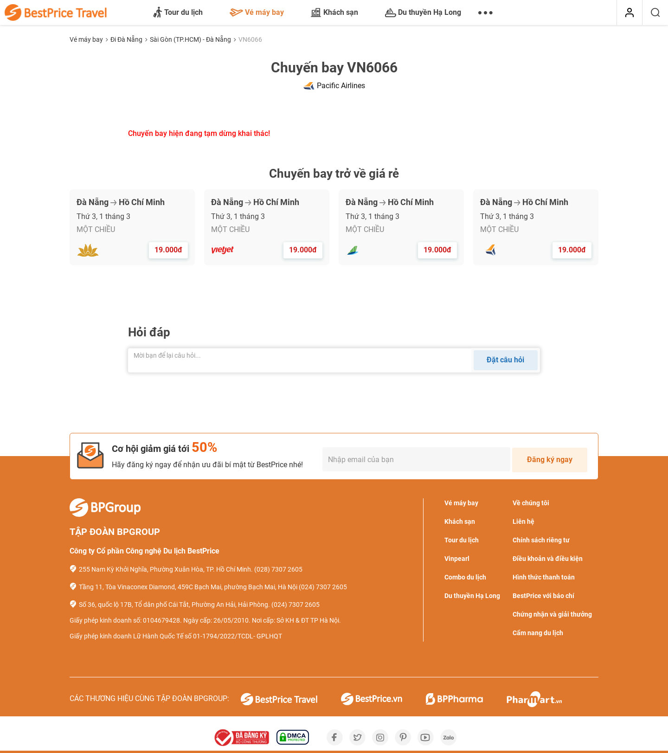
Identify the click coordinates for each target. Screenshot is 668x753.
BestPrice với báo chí (543, 595)
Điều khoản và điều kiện (548, 558)
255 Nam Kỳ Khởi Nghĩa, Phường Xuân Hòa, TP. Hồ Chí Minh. (166, 569)
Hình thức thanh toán (544, 577)
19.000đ (168, 249)
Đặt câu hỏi (505, 359)
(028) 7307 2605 (278, 569)
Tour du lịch (178, 13)
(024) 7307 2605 (323, 587)
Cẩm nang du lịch (538, 633)
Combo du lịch (465, 577)
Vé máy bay (257, 12)
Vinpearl (456, 558)
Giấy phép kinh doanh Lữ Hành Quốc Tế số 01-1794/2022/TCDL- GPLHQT (176, 636)
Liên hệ (523, 521)
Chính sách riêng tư (541, 540)
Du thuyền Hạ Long (423, 12)
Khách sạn (334, 12)
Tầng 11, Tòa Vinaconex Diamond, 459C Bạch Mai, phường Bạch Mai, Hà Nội (188, 587)
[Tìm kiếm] (655, 13)
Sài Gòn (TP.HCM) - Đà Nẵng (191, 39)
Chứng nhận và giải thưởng (552, 614)
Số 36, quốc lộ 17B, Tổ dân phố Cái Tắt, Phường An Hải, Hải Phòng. (174, 604)
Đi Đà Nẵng (127, 39)
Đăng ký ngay (549, 459)
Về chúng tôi (531, 503)
